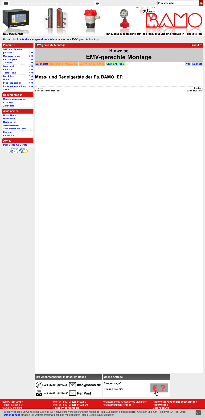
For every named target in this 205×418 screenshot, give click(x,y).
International (85, 3)
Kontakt (71, 3)
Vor (188, 63)
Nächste (197, 63)
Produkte (42, 3)
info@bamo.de (70, 407)
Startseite (22, 39)
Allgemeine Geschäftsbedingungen (175, 401)
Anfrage (115, 63)
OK (198, 412)
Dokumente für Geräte (15, 145)
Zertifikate (8, 106)
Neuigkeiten (57, 3)
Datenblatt (41, 63)
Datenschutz (12, 415)
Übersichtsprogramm (23, 3)
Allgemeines (39, 39)
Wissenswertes (60, 39)
